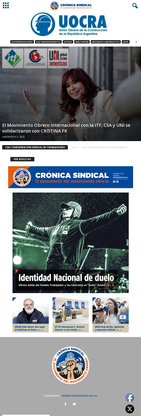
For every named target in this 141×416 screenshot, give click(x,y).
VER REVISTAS (22, 159)
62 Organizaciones (22, 41)
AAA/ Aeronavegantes (48, 41)
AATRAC (68, 41)
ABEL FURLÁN (82, 41)
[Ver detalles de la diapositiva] (70, 24)
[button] (134, 6)
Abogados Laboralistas (106, 41)
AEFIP (125, 41)
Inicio (74, 147)
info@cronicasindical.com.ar (79, 395)
